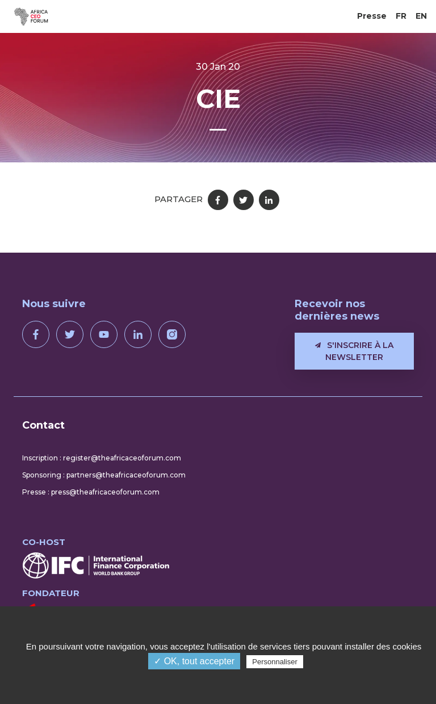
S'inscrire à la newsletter (354, 351)
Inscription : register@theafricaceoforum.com (101, 458)
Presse (372, 16)
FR (401, 16)
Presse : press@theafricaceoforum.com (91, 492)
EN (421, 16)
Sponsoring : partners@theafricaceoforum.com (104, 475)
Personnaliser (274, 661)
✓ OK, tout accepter (194, 661)
